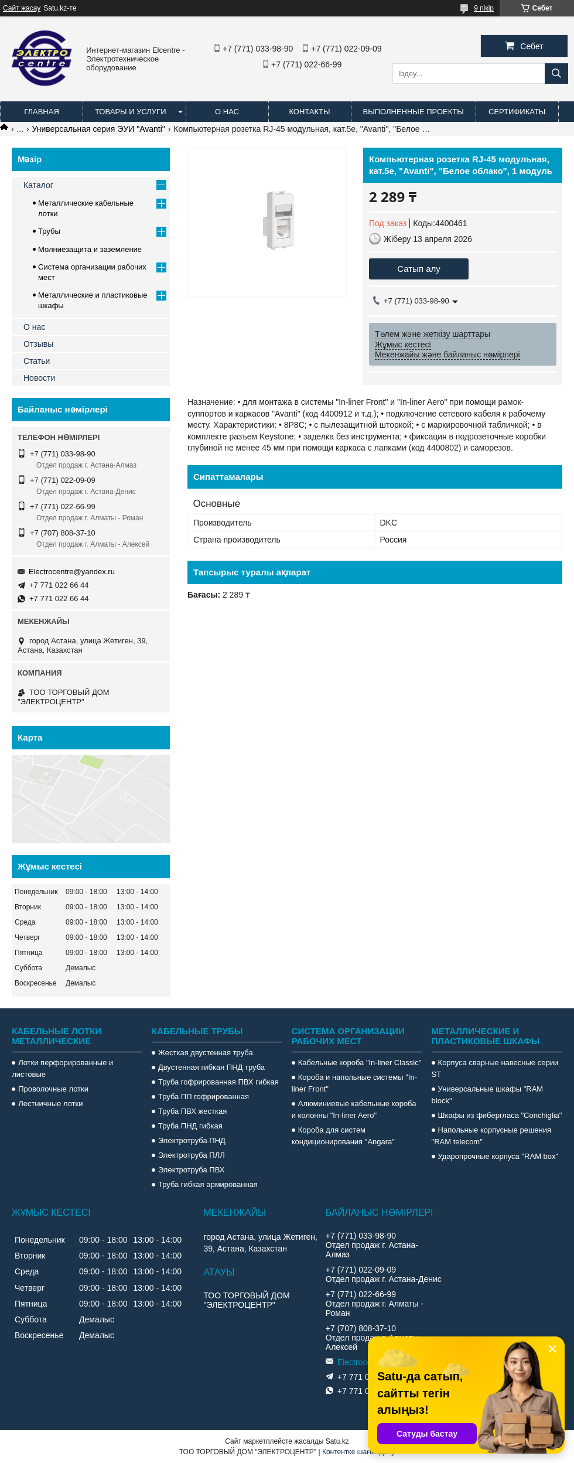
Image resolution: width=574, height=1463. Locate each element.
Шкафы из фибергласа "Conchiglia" (500, 1115)
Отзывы (38, 344)
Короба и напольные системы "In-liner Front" (354, 1083)
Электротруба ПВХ (191, 1169)
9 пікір (484, 8)
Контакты (309, 111)
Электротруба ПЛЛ (191, 1155)
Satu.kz (337, 1441)
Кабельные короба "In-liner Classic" (360, 1062)
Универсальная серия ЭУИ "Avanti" (98, 129)
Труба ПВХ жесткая (192, 1111)
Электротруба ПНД (192, 1140)
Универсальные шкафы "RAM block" (488, 1095)
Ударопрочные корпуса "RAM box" (498, 1156)
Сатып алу (418, 269)
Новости (39, 378)
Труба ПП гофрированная (203, 1096)
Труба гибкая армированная (208, 1184)
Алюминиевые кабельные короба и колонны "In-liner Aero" (354, 1109)
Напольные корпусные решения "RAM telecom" (491, 1136)
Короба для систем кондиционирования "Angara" (343, 1136)
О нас (227, 111)
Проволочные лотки (53, 1089)
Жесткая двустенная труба (205, 1052)
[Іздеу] (556, 73)
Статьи (36, 361)
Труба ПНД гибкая (190, 1125)
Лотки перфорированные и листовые (62, 1068)
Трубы (49, 231)
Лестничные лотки (50, 1103)
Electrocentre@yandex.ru (72, 571)
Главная (41, 111)
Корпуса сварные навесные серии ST (495, 1068)
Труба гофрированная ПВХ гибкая (218, 1081)
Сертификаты (516, 111)
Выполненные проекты (413, 111)
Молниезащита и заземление (90, 249)
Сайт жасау (21, 8)
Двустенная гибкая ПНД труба (211, 1067)
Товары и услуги (130, 111)
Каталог (38, 185)
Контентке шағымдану (358, 1452)
